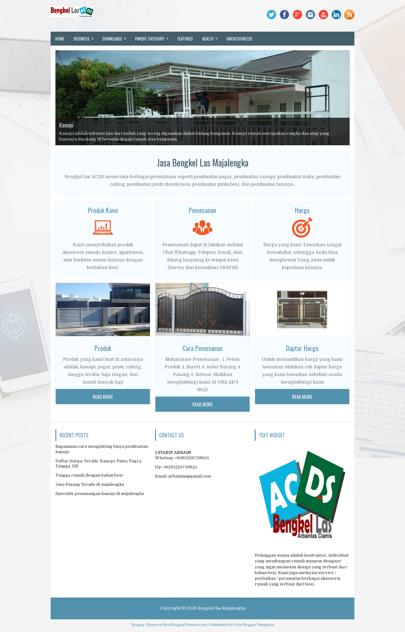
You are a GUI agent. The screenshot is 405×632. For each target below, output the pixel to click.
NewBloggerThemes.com (185, 625)
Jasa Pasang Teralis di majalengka (89, 484)
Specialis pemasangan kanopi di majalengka (99, 493)
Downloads (116, 37)
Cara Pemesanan (202, 348)
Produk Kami (103, 210)
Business (86, 37)
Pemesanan (202, 210)
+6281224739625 (192, 457)
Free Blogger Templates (254, 625)
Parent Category (154, 37)
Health (212, 37)
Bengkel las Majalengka (222, 608)
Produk (103, 348)
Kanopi (66, 125)
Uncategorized (239, 38)
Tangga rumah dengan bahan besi (89, 475)
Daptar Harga (302, 348)
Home (59, 38)
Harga (302, 210)
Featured (185, 38)
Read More (103, 396)
